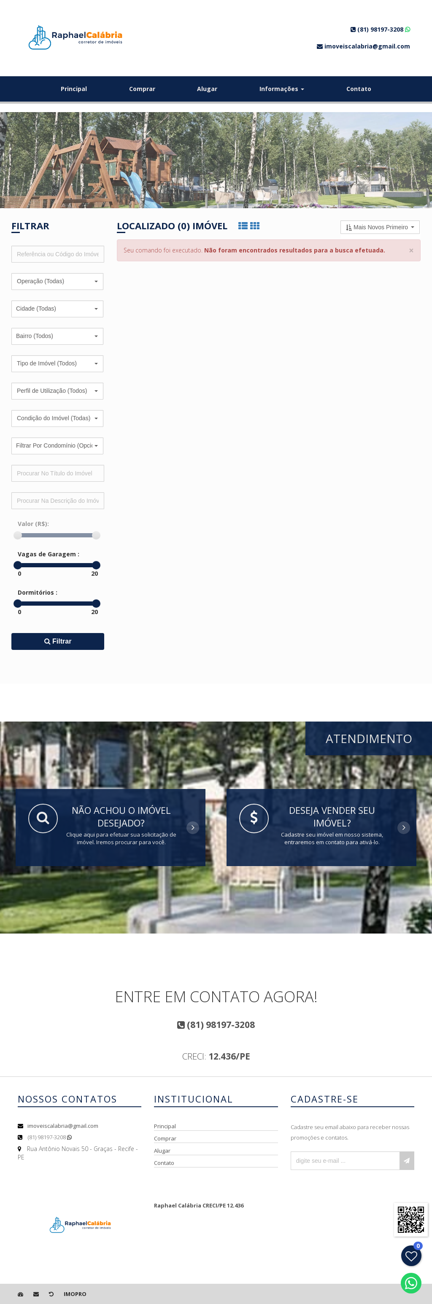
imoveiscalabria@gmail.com (62, 1126)
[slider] (18, 535)
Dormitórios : (37, 592)
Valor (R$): (33, 524)
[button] (57, 281)
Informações (281, 89)
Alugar (207, 89)
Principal (74, 89)
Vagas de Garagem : (48, 554)
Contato (358, 89)
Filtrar (58, 641)
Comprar (142, 89)
